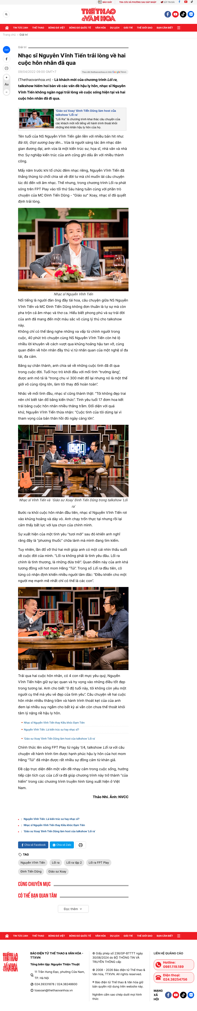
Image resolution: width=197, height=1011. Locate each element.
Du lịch (114, 27)
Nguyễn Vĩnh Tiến (33, 862)
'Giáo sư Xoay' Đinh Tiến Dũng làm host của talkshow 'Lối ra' (59, 738)
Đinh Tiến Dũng (31, 871)
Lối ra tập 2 (74, 862)
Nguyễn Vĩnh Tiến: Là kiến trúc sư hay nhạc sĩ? (51, 729)
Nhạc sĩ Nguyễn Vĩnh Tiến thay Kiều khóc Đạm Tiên (54, 722)
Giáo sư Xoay (57, 871)
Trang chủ (9, 35)
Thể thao (38, 27)
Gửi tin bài (167, 2)
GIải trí (128, 27)
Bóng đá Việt (56, 27)
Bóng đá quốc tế (80, 27)
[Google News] (104, 73)
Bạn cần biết (165, 27)
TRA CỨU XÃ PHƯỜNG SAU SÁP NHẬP (137, 2)
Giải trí (23, 35)
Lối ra (55, 862)
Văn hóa (100, 27)
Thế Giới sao (144, 27)
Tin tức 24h (20, 27)
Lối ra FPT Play (99, 862)
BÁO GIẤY (107, 2)
